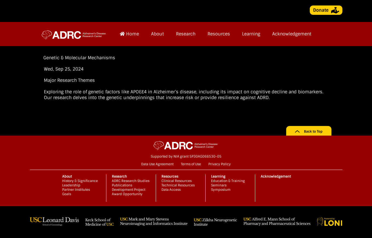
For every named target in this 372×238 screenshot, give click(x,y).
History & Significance (80, 181)
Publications (122, 185)
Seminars (218, 185)
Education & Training (228, 181)
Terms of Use (191, 164)
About (157, 34)
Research (185, 34)
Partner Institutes (76, 189)
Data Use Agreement (157, 164)
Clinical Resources (176, 181)
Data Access (171, 189)
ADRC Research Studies (130, 181)
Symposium (221, 189)
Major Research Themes (69, 80)
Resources (219, 34)
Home (129, 34)
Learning (251, 34)
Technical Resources (178, 185)
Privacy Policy (219, 164)
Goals (66, 194)
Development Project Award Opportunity (128, 191)
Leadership (71, 185)
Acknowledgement (291, 34)
